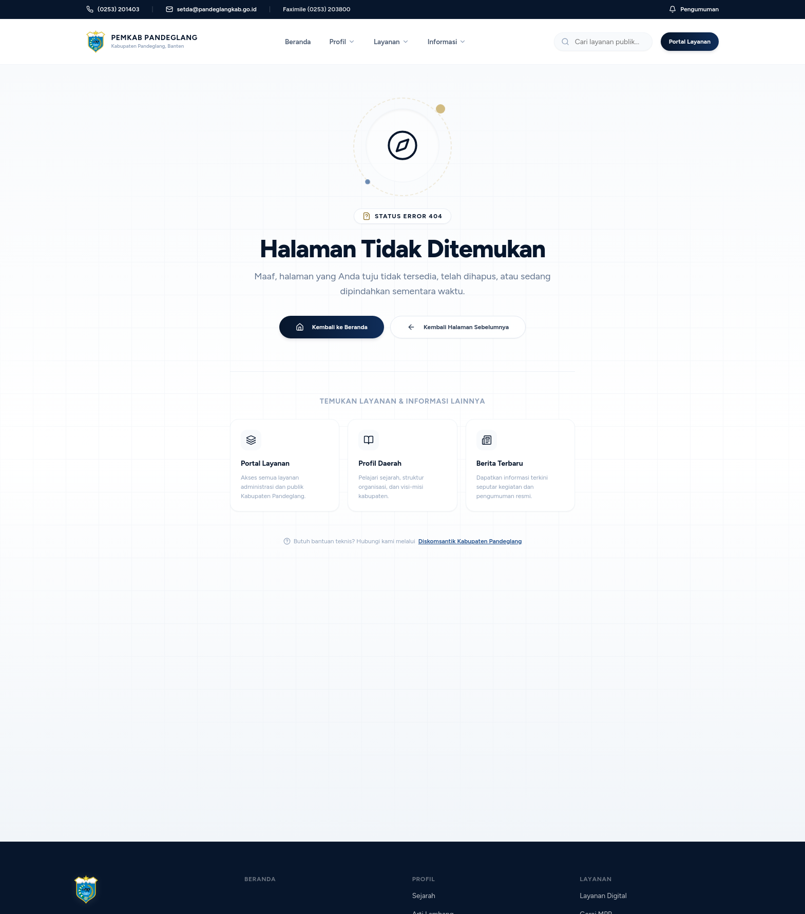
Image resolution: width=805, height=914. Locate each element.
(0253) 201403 (112, 9)
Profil (342, 41)
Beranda (298, 41)
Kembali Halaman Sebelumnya (458, 327)
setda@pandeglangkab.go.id (211, 9)
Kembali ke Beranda (332, 327)
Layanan (391, 41)
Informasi (447, 41)
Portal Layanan (690, 41)
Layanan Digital (603, 895)
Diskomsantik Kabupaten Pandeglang (470, 541)
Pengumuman (694, 9)
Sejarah (423, 895)
